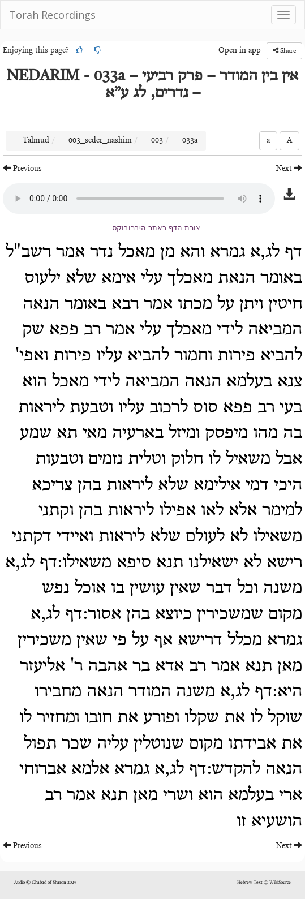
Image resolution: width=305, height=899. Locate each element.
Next (289, 168)
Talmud (36, 141)
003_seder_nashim (100, 141)
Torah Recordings (52, 14)
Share (284, 50)
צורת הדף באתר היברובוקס (156, 227)
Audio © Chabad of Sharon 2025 (45, 882)
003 (157, 141)
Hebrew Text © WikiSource (264, 882)
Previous (22, 168)
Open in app (239, 51)
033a (189, 141)
